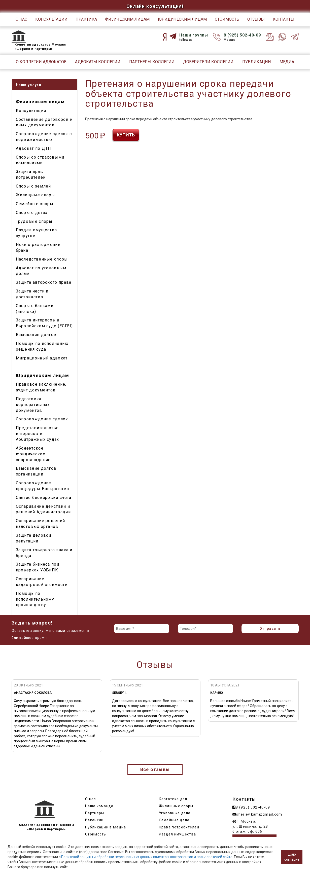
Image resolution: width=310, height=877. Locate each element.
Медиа (287, 61)
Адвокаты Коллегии (97, 61)
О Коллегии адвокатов (41, 61)
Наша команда (99, 806)
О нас (21, 19)
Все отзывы (155, 769)
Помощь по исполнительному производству (35, 599)
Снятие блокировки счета (44, 497)
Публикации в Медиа (105, 827)
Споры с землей (33, 186)
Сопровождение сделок (42, 419)
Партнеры (94, 813)
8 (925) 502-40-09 (242, 35)
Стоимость (227, 19)
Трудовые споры (34, 221)
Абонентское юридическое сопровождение (33, 454)
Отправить (270, 629)
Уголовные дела (175, 813)
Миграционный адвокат (42, 358)
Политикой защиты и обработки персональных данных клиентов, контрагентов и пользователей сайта (146, 857)
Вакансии (94, 820)
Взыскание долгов (36, 334)
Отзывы (256, 19)
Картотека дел (173, 799)
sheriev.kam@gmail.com (257, 814)
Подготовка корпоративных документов (33, 404)
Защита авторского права (44, 282)
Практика (86, 19)
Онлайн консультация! (155, 6)
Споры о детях (32, 212)
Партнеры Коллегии (152, 61)
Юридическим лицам (182, 19)
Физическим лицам (127, 19)
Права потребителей (179, 827)
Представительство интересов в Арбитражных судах (37, 433)
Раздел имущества (177, 834)
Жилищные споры (35, 195)
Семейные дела (174, 820)
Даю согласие (291, 856)
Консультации (51, 19)
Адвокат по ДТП (33, 148)
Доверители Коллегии (208, 61)
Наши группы (193, 35)
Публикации (256, 61)
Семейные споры (35, 203)
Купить (126, 134)
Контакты (283, 19)
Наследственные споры (42, 259)
